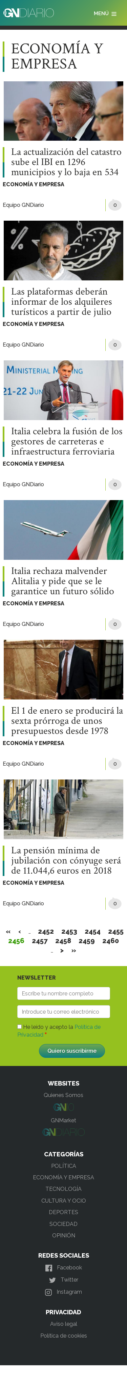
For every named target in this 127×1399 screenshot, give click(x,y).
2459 (87, 940)
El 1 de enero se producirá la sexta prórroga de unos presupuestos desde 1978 (67, 721)
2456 (16, 940)
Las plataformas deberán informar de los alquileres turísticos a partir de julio (61, 302)
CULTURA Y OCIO (63, 1201)
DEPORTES (63, 1212)
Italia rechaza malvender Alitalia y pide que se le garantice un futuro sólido (62, 581)
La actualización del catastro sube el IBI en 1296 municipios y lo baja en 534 (66, 162)
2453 (69, 931)
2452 (46, 931)
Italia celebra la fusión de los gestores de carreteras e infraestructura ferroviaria (67, 442)
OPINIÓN (63, 1235)
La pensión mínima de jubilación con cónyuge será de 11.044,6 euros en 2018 (66, 861)
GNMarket (63, 1120)
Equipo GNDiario (23, 205)
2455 (116, 931)
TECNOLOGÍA (63, 1189)
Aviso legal (63, 1324)
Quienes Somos (63, 1095)
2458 (63, 940)
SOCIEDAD (63, 1224)
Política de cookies (63, 1336)
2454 (93, 931)
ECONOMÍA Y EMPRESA (33, 184)
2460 (110, 940)
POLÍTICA (63, 1166)
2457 (40, 940)
